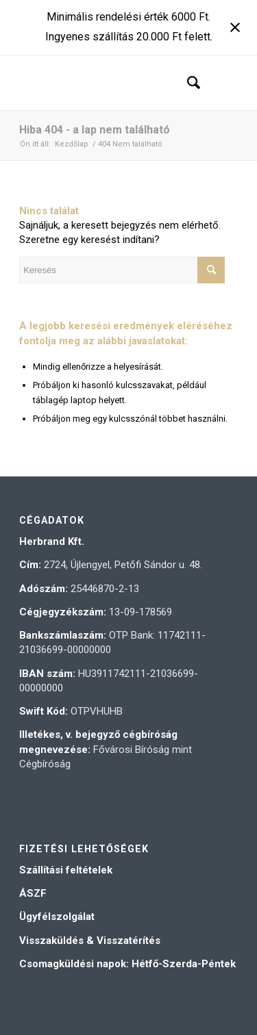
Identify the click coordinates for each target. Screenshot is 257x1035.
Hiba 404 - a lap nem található (94, 129)
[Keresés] (186, 82)
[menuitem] (186, 82)
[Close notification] (235, 27)
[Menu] (219, 82)
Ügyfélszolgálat (57, 916)
